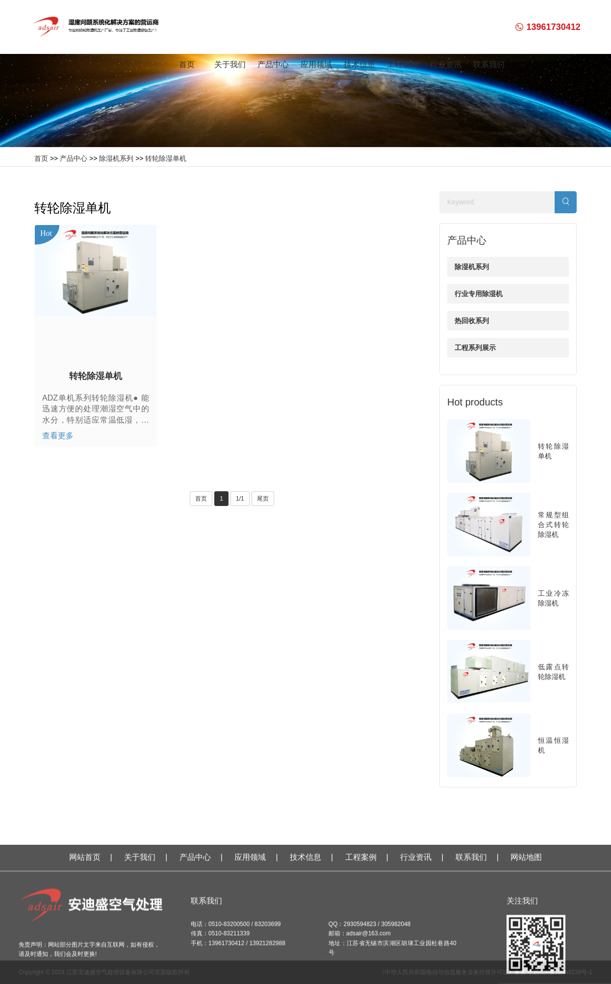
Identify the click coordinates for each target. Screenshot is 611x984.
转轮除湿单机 (165, 158)
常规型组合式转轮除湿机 (553, 524)
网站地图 (526, 947)
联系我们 (489, 64)
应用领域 (316, 64)
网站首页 (85, 947)
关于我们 (230, 64)
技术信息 (359, 64)
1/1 (240, 498)
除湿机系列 (116, 158)
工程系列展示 (475, 348)
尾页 (263, 498)
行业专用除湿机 (479, 294)
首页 (187, 64)
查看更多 (58, 435)
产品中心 (273, 64)
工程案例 (402, 64)
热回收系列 (472, 321)
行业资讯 (445, 64)
